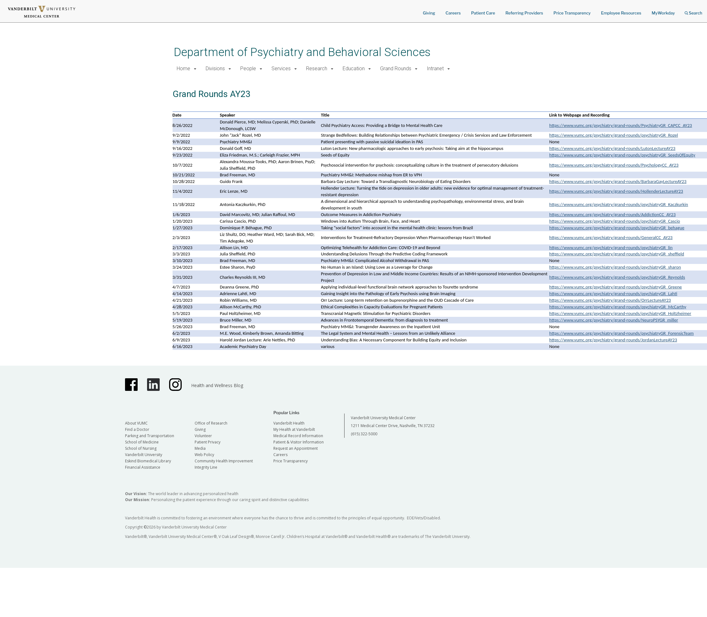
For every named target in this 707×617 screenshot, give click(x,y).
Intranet (435, 68)
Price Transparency (572, 12)
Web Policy (204, 454)
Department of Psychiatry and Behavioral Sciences (302, 52)
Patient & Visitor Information (298, 442)
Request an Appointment (295, 448)
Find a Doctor (137, 429)
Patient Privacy (207, 442)
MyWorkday (663, 12)
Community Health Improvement (224, 461)
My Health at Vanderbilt (294, 429)
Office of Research (211, 423)
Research (316, 68)
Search (693, 11)
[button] (195, 68)
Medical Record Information (298, 435)
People (248, 68)
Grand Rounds (395, 68)
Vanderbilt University (143, 454)
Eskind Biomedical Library (148, 461)
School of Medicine (142, 442)
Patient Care (483, 12)
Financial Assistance (142, 467)
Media (200, 448)
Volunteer (203, 435)
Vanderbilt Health (289, 423)
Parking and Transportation (149, 435)
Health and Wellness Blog (217, 385)
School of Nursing (141, 448)
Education (354, 68)
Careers (453, 12)
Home (183, 68)
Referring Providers (524, 12)
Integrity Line (206, 467)
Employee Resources (621, 12)
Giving (429, 12)
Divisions (215, 68)
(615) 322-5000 (364, 434)
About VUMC (136, 423)
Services (281, 68)
